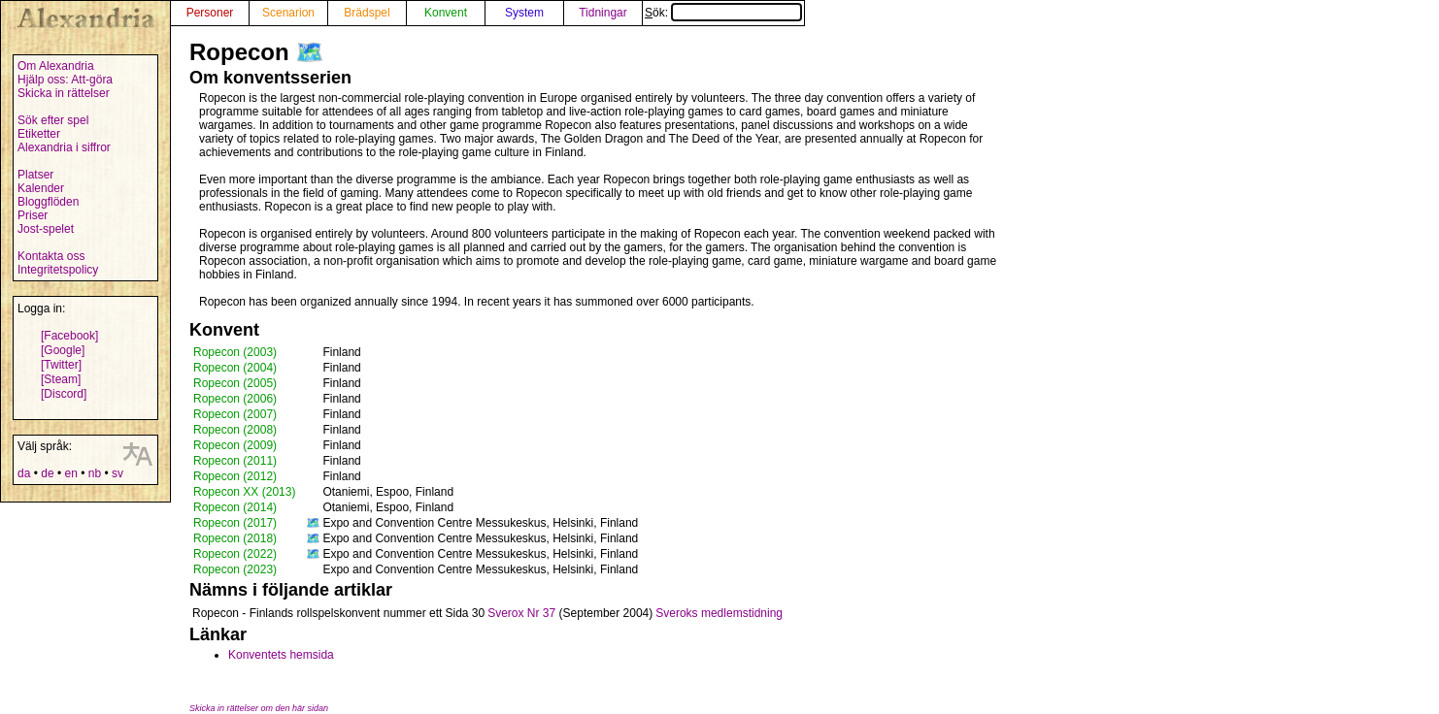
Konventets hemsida (281, 655)
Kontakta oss (50, 256)
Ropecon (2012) (235, 476)
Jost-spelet (45, 229)
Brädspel (366, 12)
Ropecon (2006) (235, 399)
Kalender (40, 188)
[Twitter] (61, 365)
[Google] (62, 350)
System (524, 12)
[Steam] (61, 379)
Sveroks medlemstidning (719, 613)
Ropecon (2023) (235, 569)
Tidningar (603, 12)
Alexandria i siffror (64, 147)
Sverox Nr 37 (521, 613)
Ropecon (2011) (235, 461)
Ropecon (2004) (235, 367)
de (47, 473)
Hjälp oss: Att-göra (65, 79)
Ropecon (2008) (235, 430)
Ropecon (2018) (235, 538)
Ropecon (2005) (235, 383)
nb (94, 473)
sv (117, 473)
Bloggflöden (48, 202)
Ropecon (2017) (235, 523)
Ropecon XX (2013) (244, 492)
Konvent (445, 12)
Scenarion (288, 12)
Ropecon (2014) (235, 507)
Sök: (723, 12)
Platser (35, 174)
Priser (32, 215)
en (70, 473)
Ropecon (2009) (235, 445)
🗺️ (309, 52)
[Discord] (63, 394)
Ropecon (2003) (235, 352)
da (23, 473)
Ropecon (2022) (235, 554)
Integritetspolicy (57, 269)
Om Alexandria (55, 66)
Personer (210, 12)
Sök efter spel (52, 120)
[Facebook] (69, 335)
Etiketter (38, 134)
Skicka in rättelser (63, 93)
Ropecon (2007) (235, 414)
